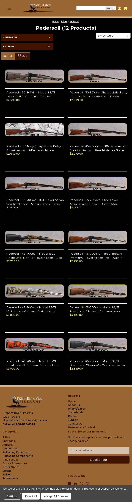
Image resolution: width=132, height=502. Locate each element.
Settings (12, 496)
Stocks (6, 470)
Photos (72, 416)
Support (73, 419)
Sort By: (102, 35)
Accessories (10, 478)
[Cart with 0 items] (125, 8)
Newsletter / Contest (81, 427)
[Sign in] (119, 8)
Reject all (31, 496)
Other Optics (10, 467)
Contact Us (75, 423)
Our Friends (75, 412)
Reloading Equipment (16, 452)
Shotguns (8, 441)
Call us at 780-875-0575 (18, 424)
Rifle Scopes (10, 459)
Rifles (6, 437)
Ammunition (10, 448)
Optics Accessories (14, 463)
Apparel (7, 444)
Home (72, 401)
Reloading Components (17, 455)
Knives (6, 474)
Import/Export (77, 408)
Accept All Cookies (56, 496)
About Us (74, 405)
